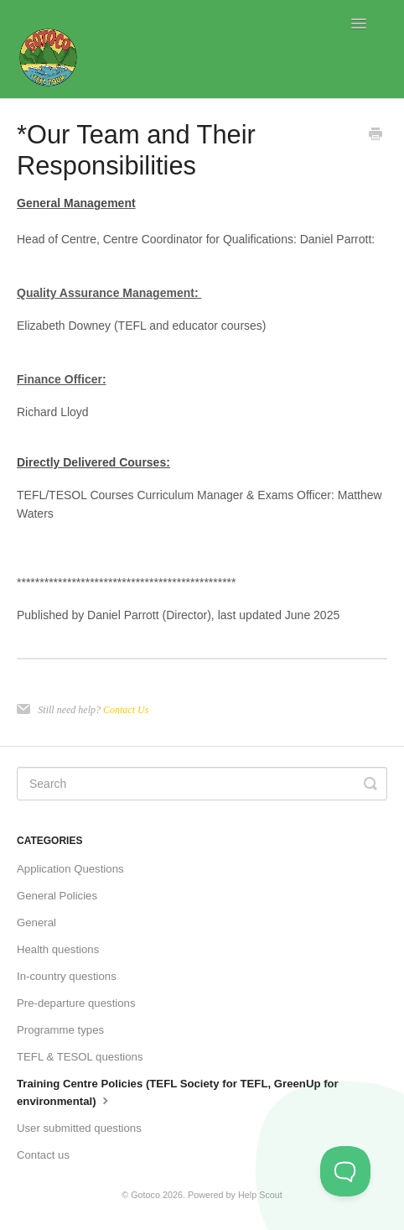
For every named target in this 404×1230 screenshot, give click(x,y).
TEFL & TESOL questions (80, 1056)
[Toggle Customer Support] (345, 1171)
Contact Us (125, 710)
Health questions (58, 949)
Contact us (43, 1155)
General (36, 922)
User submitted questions (79, 1128)
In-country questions (67, 976)
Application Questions (70, 869)
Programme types (60, 1030)
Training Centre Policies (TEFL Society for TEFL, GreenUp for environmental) (178, 1092)
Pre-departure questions (76, 1003)
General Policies (57, 895)
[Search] (202, 783)
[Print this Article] (375, 136)
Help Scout (260, 1195)
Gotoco (145, 1195)
